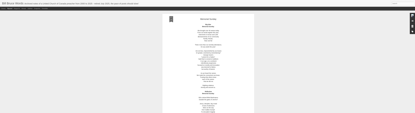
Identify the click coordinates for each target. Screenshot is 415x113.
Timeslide (45, 8)
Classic (3, 8)
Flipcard (9, 8)
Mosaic (23, 8)
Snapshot (37, 8)
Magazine (17, 8)
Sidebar (30, 8)
